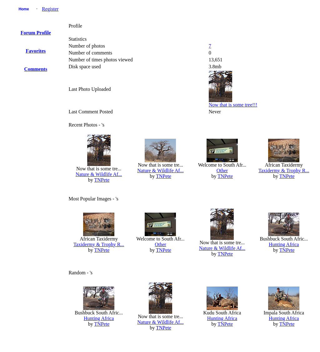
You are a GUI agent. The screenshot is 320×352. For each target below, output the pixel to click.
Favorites (36, 51)
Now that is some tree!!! (233, 104)
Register (50, 9)
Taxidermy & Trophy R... (283, 170)
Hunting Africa (284, 244)
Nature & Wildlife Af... (99, 174)
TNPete (102, 180)
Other (222, 170)
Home (23, 9)
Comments (35, 69)
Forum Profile (36, 32)
